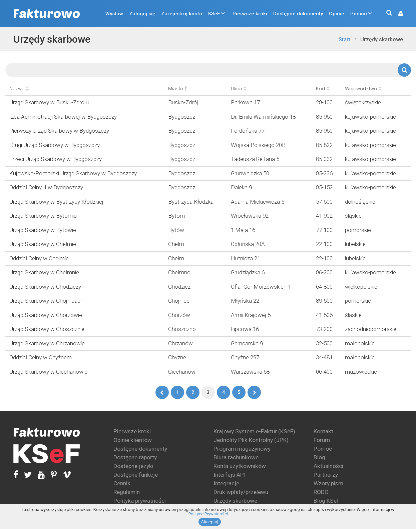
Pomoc (358, 14)
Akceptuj (210, 521)
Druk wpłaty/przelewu (241, 492)
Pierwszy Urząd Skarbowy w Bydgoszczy (59, 130)
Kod (323, 89)
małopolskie (360, 343)
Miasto (177, 89)
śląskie (353, 215)
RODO (321, 492)
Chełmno (179, 272)
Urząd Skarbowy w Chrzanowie (47, 343)
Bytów (176, 230)
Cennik (121, 483)
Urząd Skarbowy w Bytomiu (43, 215)
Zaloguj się (142, 14)
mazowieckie (361, 371)
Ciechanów (181, 371)
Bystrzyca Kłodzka (191, 201)
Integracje (226, 483)
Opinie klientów (132, 440)
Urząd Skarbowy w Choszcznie (46, 329)
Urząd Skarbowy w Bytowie (42, 230)
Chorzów (179, 315)
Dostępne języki (133, 466)
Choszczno (182, 329)
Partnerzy (326, 474)
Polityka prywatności (139, 500)
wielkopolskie (361, 286)
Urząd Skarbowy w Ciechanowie (48, 371)
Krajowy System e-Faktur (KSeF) (254, 431)
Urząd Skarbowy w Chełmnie (44, 272)
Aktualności (328, 466)
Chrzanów (180, 343)
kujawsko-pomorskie (370, 116)
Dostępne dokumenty (298, 14)
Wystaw (114, 14)
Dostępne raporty (135, 457)
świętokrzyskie (363, 102)
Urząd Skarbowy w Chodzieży (45, 286)
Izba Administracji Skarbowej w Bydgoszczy (63, 116)
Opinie (336, 14)
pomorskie (358, 230)
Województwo (363, 89)
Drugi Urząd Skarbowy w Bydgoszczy (54, 145)
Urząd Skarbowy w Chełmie (42, 244)
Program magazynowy (242, 448)
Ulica (239, 89)
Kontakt (323, 431)
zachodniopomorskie (370, 329)
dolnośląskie (360, 201)
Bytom (176, 215)
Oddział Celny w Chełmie (39, 258)
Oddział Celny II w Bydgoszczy (46, 187)
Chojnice (178, 300)
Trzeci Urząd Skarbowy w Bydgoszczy (55, 159)
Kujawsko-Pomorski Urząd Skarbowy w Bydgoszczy (73, 173)
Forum (322, 440)
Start (344, 39)
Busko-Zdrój (183, 102)
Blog (319, 457)
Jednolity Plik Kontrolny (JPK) (251, 440)
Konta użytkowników (240, 466)
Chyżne (177, 357)
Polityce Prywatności (208, 514)
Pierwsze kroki (250, 14)
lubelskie (355, 244)
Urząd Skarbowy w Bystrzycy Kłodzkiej (56, 201)
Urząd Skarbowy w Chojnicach (46, 300)
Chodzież (179, 286)
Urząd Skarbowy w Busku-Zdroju (49, 102)
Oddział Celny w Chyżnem (40, 357)
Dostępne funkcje (135, 474)
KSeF (214, 14)
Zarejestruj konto (181, 14)
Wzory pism (328, 483)
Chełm (176, 244)
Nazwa (19, 89)
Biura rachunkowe (236, 457)
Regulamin (126, 492)
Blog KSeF (327, 500)
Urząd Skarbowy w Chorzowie (45, 315)
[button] (397, 14)
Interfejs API (230, 474)
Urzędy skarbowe (51, 39)
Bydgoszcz (181, 116)
